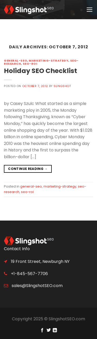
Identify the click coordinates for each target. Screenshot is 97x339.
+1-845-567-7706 (29, 274)
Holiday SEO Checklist (40, 70)
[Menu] (89, 9)
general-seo (15, 60)
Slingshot (62, 86)
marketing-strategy (48, 60)
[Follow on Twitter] (48, 330)
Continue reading (28, 168)
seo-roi (30, 64)
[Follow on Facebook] (42, 330)
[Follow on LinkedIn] (55, 330)
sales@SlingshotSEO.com (37, 286)
